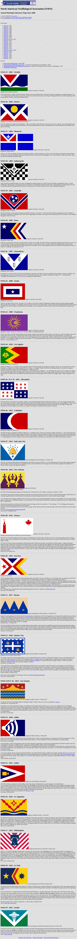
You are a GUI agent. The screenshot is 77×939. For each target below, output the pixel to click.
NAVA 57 (6, 55)
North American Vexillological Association (14, 64)
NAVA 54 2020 (64, 739)
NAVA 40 (6, 32)
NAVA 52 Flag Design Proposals (37, 675)
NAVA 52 (6, 48)
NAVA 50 (6, 46)
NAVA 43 (6, 36)
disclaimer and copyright (19, 18)
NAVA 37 (6, 28)
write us (26, 18)
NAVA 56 (6, 54)
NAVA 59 (6, 58)
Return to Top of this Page (25, 937)
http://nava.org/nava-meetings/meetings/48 (15, 509)
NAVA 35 (6, 25)
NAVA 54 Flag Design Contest (67, 754)
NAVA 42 (6, 35)
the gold (8, 669)
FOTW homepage (6, 18)
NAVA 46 (6, 40)
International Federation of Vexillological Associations (17, 66)
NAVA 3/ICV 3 (29, 616)
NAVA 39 (6, 31)
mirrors (29, 18)
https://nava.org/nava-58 (10, 903)
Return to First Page (38, 937)
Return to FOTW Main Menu (51, 937)
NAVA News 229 (50, 589)
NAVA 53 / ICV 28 (8, 50)
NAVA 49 (6, 44)
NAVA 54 (6, 51)
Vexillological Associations (10, 67)
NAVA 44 (6, 38)
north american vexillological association (24, 17)
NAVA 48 (6, 43)
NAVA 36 (6, 27)
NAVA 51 (6, 47)
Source (25, 621)
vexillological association (10, 17)
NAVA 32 (38, 659)
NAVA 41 (6, 33)
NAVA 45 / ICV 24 (8, 39)
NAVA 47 (6, 42)
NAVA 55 (6, 53)
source (57, 702)
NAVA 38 (6, 29)
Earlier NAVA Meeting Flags (11, 63)
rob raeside (15, 16)
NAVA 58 (6, 57)
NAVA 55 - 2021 (30, 790)
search (12, 18)
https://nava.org (8, 934)
